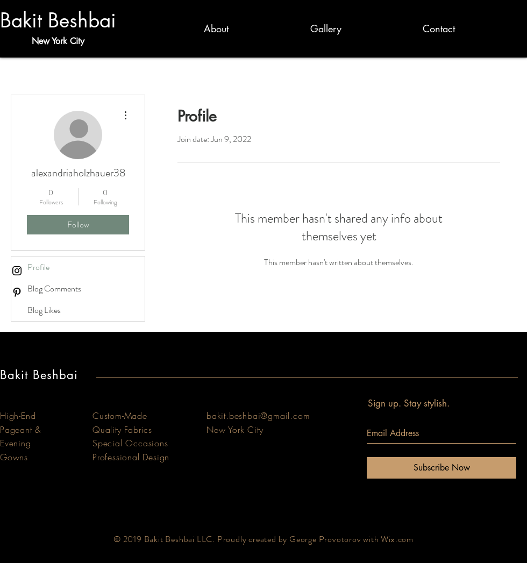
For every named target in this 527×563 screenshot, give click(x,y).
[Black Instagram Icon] (17, 271)
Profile (38, 267)
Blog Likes (44, 310)
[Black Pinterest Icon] (17, 292)
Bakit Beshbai (58, 20)
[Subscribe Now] (441, 468)
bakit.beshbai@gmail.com (258, 416)
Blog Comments (54, 288)
